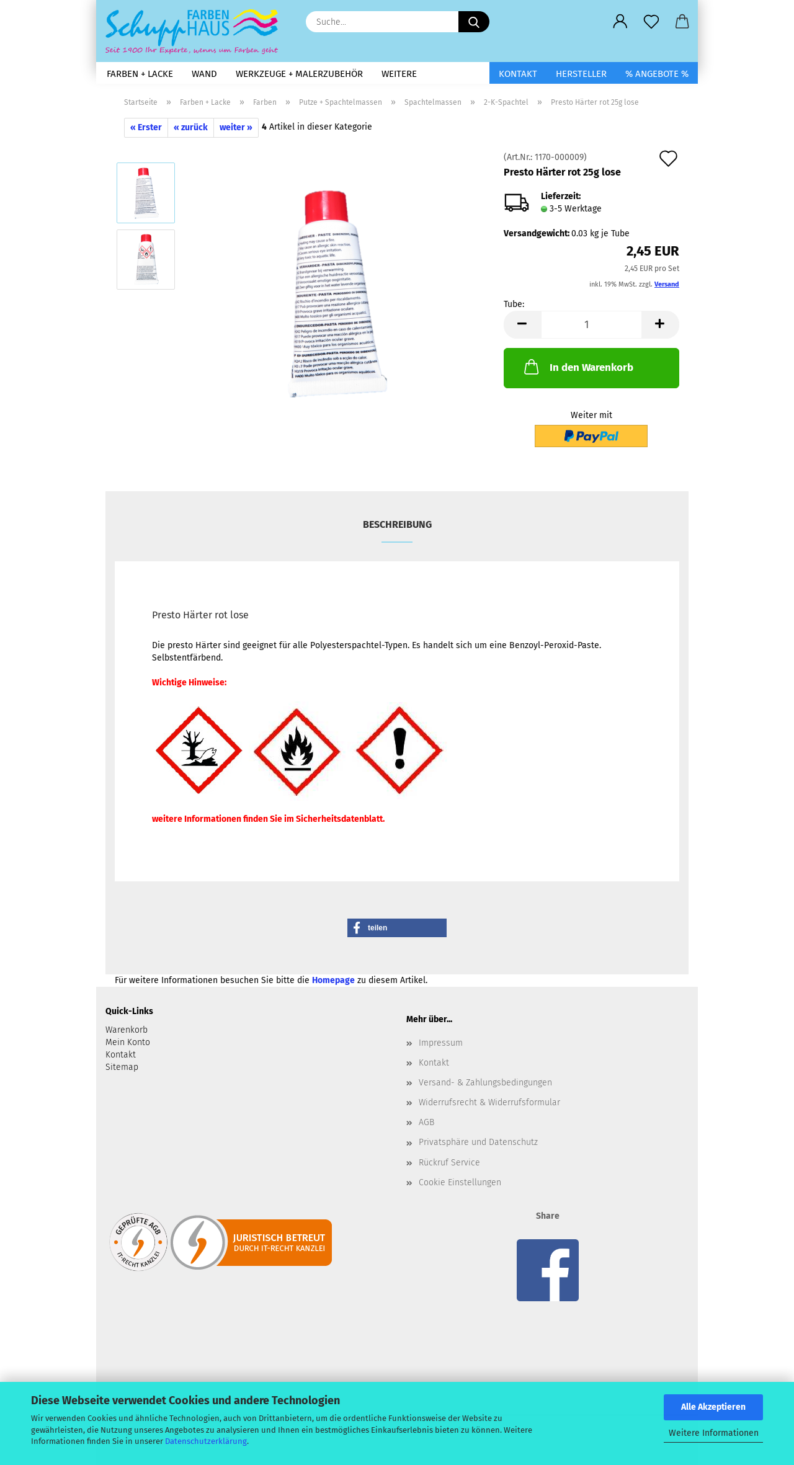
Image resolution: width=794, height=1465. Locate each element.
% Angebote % (657, 73)
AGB (426, 1122)
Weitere (399, 73)
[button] (620, 21)
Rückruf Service (449, 1162)
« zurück (191, 127)
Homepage (333, 980)
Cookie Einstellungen (460, 1182)
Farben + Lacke (140, 73)
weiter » (236, 127)
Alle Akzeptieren (713, 1407)
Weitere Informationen (714, 1433)
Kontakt (518, 73)
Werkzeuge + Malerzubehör (299, 73)
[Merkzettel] (651, 21)
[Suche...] (473, 21)
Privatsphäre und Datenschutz (478, 1142)
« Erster (146, 127)
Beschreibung (397, 524)
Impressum (441, 1043)
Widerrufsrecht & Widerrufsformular (489, 1102)
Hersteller (581, 73)
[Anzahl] (591, 325)
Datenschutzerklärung (206, 1441)
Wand (204, 73)
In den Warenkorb (577, 366)
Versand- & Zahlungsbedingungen (485, 1082)
